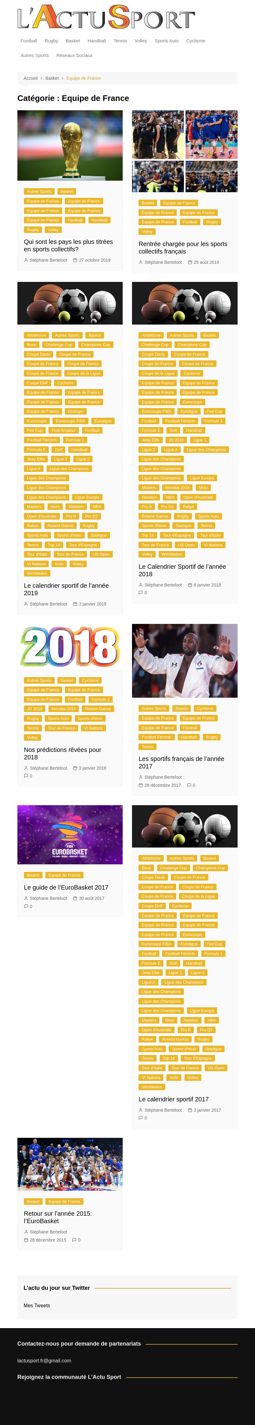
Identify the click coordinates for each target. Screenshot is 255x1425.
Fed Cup (35, 430)
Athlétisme (36, 335)
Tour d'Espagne (83, 545)
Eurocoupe (37, 421)
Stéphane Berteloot (48, 260)
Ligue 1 (60, 459)
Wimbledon (37, 573)
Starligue (99, 535)
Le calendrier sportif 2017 (174, 1099)
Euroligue (103, 421)
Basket (73, 40)
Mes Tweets (37, 1305)
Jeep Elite (36, 459)
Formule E (36, 449)
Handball (97, 40)
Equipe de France (43, 201)
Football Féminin (42, 440)
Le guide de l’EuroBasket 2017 (66, 887)
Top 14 (54, 545)
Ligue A (33, 468)
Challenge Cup (58, 344)
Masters (34, 506)
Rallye (32, 525)
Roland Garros (61, 525)
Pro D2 (91, 516)
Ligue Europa (87, 497)
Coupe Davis (38, 354)
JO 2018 (176, 440)
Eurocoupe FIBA (70, 421)
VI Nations (36, 564)
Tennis (120, 40)
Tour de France (70, 554)
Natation (76, 506)
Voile (59, 564)
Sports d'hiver (69, 535)
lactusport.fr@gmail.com (44, 1360)
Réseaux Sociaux (74, 55)
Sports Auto (167, 40)
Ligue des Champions (69, 468)
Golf (58, 449)
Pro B (71, 516)
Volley (140, 40)
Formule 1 (75, 440)
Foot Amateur (64, 430)
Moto (55, 506)
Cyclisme (195, 40)
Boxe (31, 344)
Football (28, 40)
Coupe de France (74, 354)
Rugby (51, 40)
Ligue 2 (83, 459)
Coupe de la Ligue (83, 373)
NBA (97, 506)
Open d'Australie (42, 516)
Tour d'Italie (37, 554)
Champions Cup (95, 344)
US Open (101, 554)
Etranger (76, 411)
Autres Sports (34, 55)
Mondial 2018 (177, 487)
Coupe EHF (37, 383)
